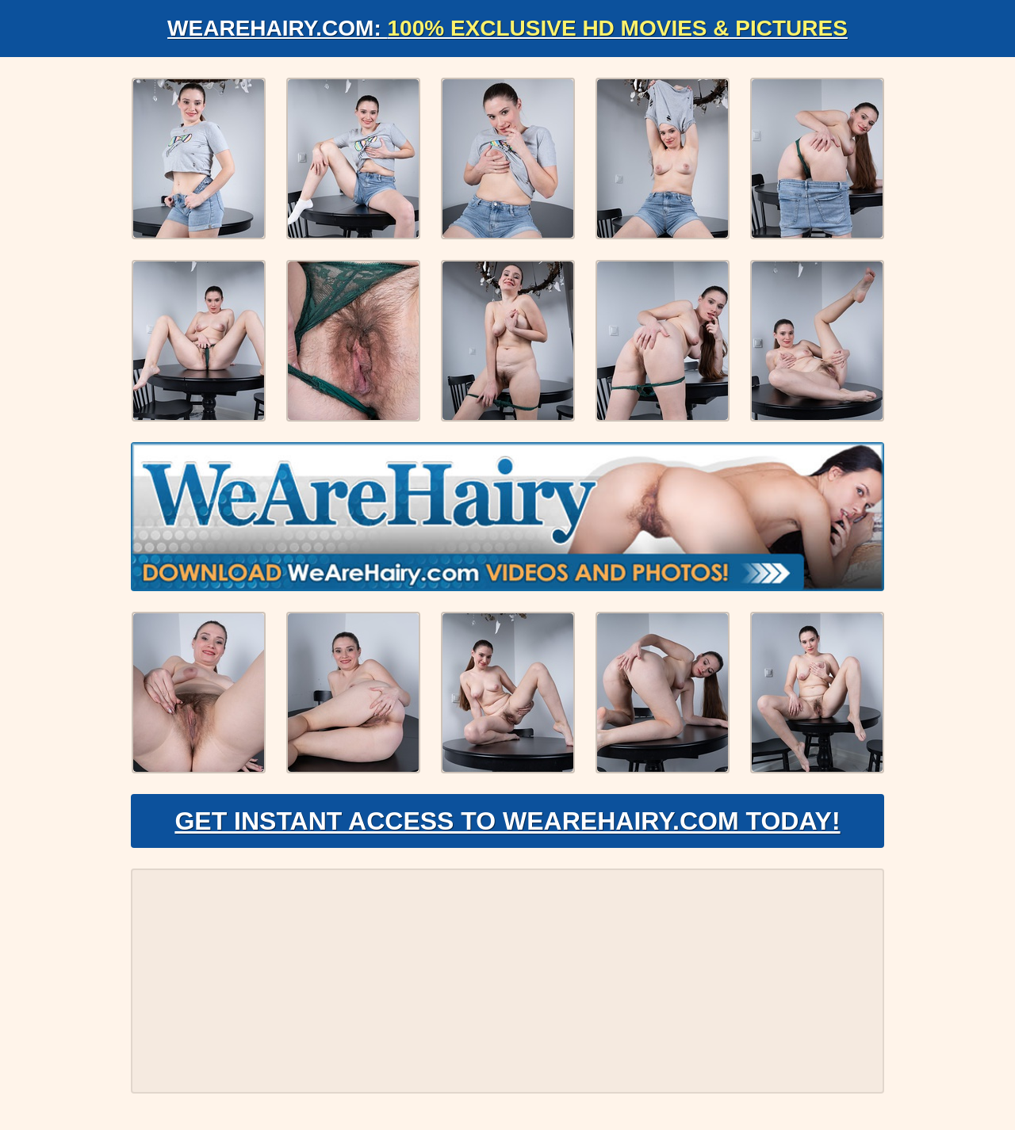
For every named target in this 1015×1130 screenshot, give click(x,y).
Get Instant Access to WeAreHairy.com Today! (507, 821)
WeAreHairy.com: (507, 28)
